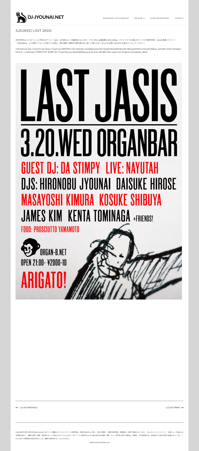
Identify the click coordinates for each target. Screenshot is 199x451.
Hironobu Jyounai (38, 432)
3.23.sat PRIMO (173, 407)
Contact (179, 18)
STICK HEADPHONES (159, 18)
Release (139, 18)
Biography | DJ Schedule (116, 18)
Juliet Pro (92, 442)
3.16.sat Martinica (28, 407)
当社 (98, 432)
